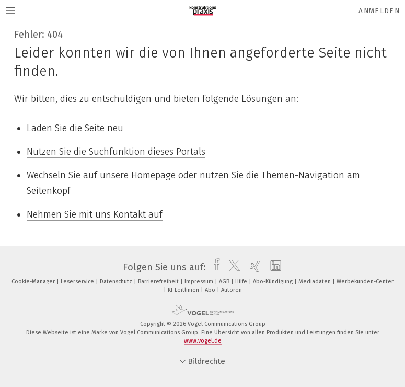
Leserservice (78, 281)
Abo (211, 290)
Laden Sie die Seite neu (75, 128)
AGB (225, 281)
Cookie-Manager (33, 281)
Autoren (231, 290)
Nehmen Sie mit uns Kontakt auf (95, 214)
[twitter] (231, 267)
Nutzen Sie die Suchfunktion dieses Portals (116, 151)
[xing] (252, 267)
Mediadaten (315, 281)
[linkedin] (273, 267)
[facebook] (214, 267)
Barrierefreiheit (159, 281)
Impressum (199, 281)
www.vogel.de (203, 340)
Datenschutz (117, 281)
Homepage (153, 175)
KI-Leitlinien (184, 290)
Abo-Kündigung (273, 281)
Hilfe (242, 281)
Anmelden (379, 10)
